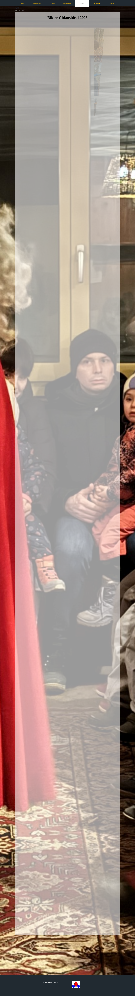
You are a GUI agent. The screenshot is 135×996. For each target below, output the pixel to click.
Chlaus (22, 4)
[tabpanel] (67, 19)
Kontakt (97, 4)
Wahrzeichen (37, 4)
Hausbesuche (67, 4)
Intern (112, 4)
